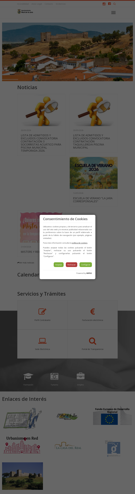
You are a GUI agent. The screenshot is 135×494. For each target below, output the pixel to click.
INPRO (89, 273)
